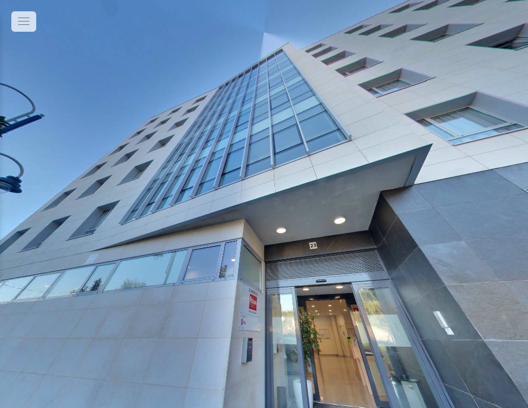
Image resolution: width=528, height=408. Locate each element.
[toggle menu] (23, 21)
